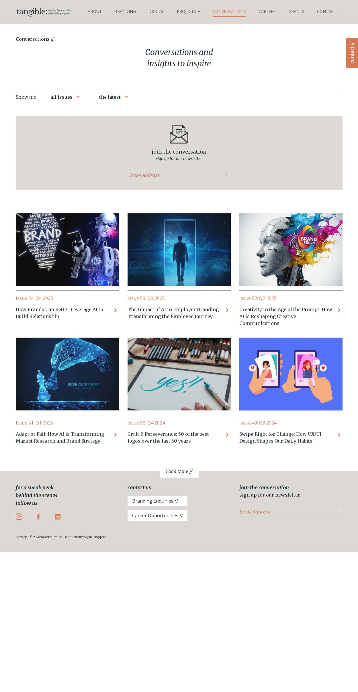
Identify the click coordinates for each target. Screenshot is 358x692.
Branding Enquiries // (155, 501)
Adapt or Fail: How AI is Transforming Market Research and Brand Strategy (60, 477)
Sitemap (21, 537)
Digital (156, 11)
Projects (188, 11)
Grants (296, 11)
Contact (326, 11)
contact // (352, 53)
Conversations (229, 11)
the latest (110, 97)
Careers (267, 11)
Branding (125, 11)
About (95, 11)
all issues (61, 97)
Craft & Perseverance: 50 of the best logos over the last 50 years (168, 477)
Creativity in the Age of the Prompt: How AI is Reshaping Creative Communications (285, 356)
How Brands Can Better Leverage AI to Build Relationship (59, 352)
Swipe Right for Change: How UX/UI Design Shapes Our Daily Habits (280, 477)
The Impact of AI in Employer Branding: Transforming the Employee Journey (174, 352)
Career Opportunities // (157, 515)
